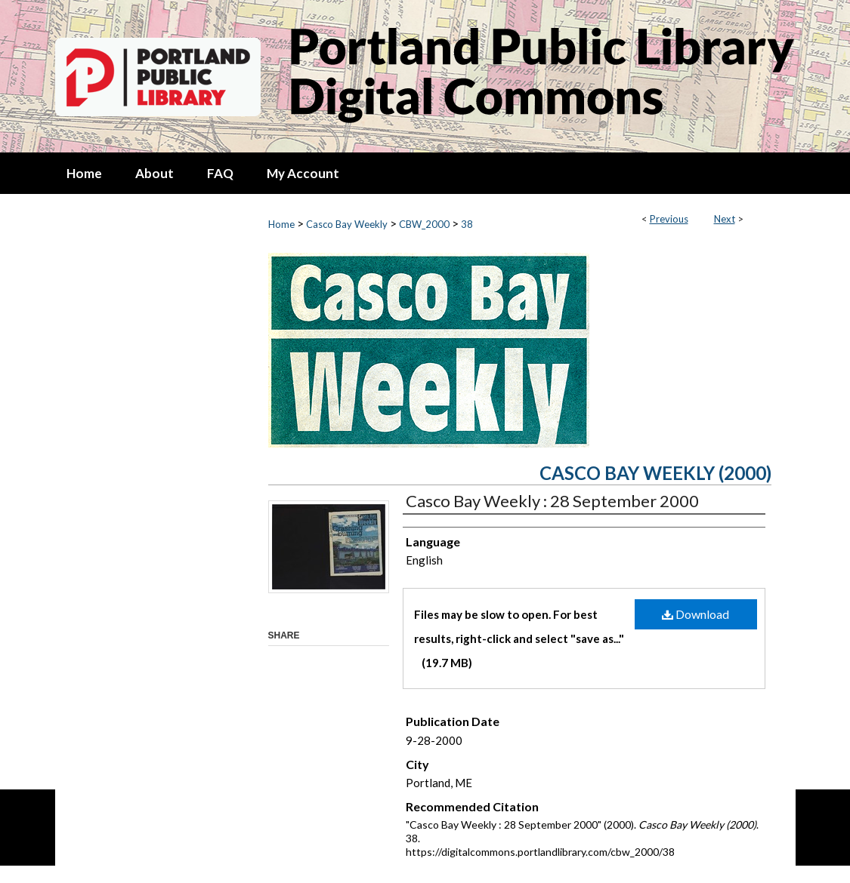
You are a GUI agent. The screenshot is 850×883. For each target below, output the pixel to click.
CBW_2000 (424, 224)
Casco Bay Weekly (347, 224)
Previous (669, 219)
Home (281, 224)
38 (467, 224)
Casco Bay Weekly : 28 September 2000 (552, 501)
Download (695, 614)
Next (724, 219)
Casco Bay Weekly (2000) (655, 473)
